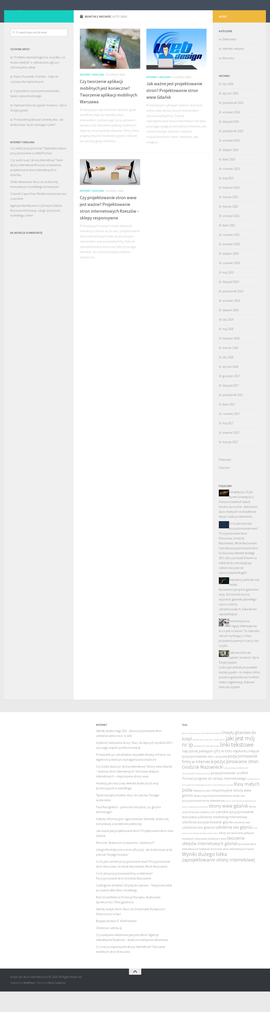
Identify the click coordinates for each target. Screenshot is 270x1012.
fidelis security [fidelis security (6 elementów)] (206, 760)
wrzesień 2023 (231, 161)
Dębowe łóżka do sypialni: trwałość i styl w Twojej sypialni (239, 678)
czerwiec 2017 (231, 434)
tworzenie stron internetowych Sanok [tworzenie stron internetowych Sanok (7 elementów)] (232, 869)
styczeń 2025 (230, 114)
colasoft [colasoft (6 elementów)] (195, 760)
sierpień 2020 (230, 274)
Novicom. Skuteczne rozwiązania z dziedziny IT (125, 863)
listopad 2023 (231, 142)
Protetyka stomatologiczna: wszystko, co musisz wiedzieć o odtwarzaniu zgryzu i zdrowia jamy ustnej (37, 83)
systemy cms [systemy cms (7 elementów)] (207, 832)
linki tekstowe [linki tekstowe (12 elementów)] (236, 765)
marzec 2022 (230, 227)
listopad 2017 (231, 406)
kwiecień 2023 (231, 208)
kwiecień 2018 (231, 359)
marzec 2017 (230, 462)
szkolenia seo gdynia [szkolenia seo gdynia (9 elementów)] (233, 847)
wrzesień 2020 (231, 265)
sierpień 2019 (230, 330)
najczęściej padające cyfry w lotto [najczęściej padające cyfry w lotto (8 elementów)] (207, 771)
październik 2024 (233, 123)
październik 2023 (233, 151)
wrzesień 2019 (231, 321)
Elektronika (229, 60)
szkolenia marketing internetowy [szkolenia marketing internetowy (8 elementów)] (222, 837)
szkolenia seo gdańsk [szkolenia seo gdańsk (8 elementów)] (198, 847)
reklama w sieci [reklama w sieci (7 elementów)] (202, 811)
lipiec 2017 (229, 425)
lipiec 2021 (229, 246)
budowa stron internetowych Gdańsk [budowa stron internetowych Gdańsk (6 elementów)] (204, 753)
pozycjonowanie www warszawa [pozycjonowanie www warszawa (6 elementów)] (196, 794)
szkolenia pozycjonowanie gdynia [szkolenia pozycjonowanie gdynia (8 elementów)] (207, 842)
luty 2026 (228, 104)
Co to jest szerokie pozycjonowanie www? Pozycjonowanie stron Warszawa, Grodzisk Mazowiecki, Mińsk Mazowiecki (238, 554)
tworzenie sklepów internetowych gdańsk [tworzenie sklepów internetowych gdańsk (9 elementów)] (213, 861)
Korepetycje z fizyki (241, 512)
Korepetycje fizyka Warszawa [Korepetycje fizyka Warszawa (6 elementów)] (206, 766)
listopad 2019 (231, 302)
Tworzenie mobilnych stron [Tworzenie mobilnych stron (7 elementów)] (210, 859)
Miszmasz (228, 79)
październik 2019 (233, 312)
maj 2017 (228, 444)
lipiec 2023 (229, 180)
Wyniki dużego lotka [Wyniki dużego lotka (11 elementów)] (204, 874)
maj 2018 (228, 349)
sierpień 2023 (230, 170)
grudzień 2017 (231, 396)
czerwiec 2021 (231, 255)
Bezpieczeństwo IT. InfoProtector (116, 941)
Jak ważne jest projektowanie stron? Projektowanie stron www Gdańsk (174, 110)
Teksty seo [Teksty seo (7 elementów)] (225, 853)
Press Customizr (56, 1003)
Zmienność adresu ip (109, 948)
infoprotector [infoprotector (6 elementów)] (219, 760)
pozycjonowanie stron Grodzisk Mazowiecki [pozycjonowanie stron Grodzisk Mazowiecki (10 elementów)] (220, 785)
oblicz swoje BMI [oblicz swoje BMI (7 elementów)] (217, 777)
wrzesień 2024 (231, 133)
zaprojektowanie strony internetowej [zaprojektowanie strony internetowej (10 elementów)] (218, 880)
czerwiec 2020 (231, 283)
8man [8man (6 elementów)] (184, 753)
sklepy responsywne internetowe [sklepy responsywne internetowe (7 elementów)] (213, 816)
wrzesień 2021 (231, 236)
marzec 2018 (230, 368)
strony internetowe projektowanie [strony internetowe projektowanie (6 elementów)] (240, 821)
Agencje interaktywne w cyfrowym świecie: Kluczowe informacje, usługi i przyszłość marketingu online (36, 231)
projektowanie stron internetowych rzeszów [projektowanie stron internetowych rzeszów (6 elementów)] (213, 805)
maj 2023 (228, 199)
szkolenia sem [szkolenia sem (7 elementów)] (241, 843)
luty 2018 (228, 378)
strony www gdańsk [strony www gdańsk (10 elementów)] (228, 826)
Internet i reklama (92, 95)
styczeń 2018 (230, 387)
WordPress (29, 1003)
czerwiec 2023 (231, 189)
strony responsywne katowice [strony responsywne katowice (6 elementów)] (195, 827)
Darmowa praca (239, 641)
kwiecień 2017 (231, 453)
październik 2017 (233, 415)
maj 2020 (228, 293)
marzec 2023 (230, 217)
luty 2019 (228, 340)
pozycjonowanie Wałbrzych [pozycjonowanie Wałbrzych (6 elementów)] (236, 788)
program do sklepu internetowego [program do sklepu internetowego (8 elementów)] (220, 798)
